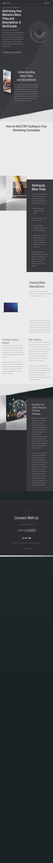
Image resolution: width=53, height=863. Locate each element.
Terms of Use (26, 543)
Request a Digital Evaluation (26, 530)
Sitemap (39, 543)
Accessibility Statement (33, 543)
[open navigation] (48, 3)
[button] (26, 549)
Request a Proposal (26, 525)
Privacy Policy (20, 543)
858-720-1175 (46, 3)
